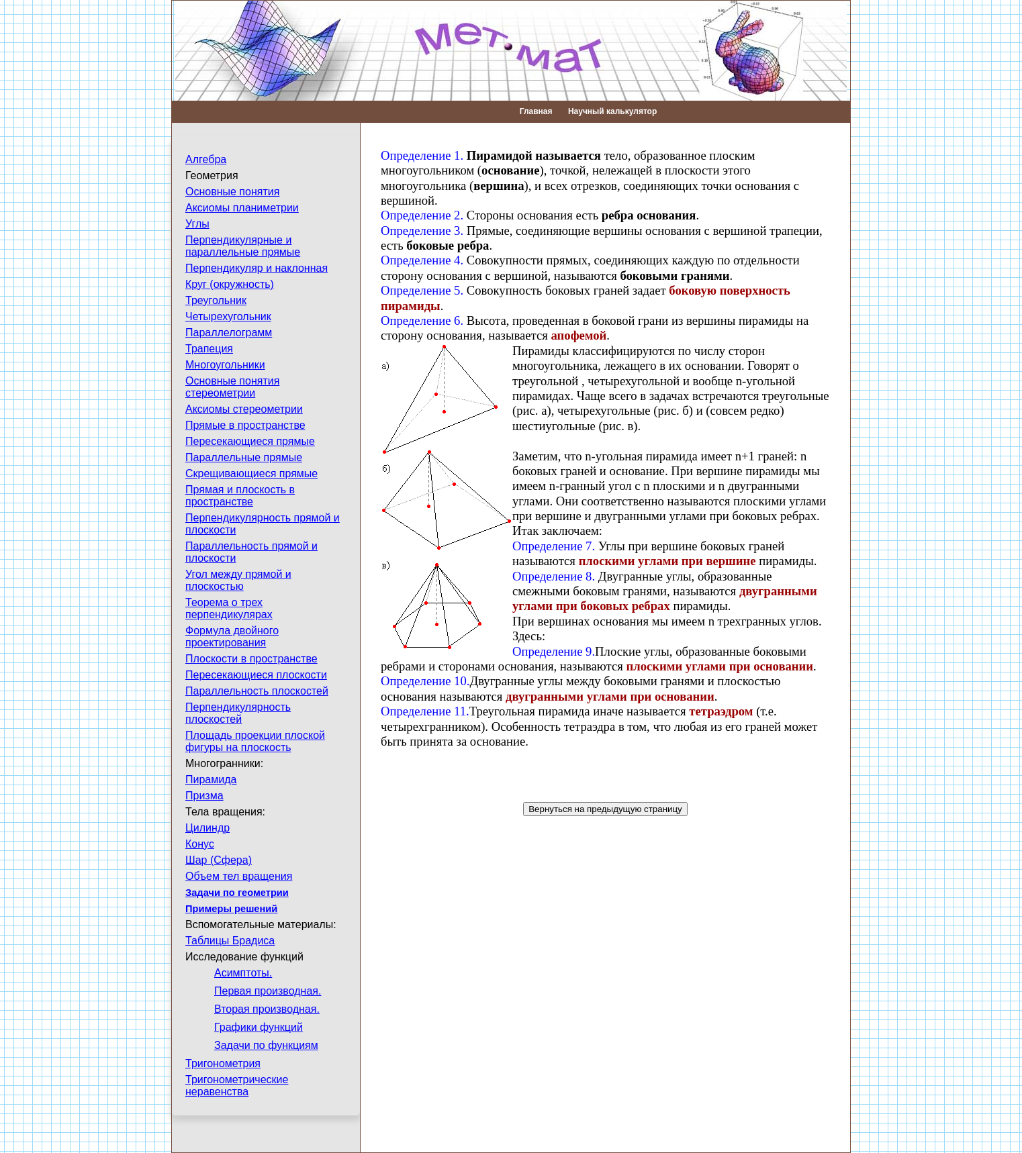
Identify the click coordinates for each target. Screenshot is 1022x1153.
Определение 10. (425, 681)
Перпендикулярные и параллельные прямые (242, 246)
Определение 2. (422, 215)
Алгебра (205, 159)
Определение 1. (422, 155)
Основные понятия (232, 191)
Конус (199, 844)
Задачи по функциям (266, 1045)
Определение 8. (553, 576)
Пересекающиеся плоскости (256, 675)
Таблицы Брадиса (230, 940)
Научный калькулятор (612, 111)
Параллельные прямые (243, 457)
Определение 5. (422, 290)
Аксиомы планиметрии (242, 207)
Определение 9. (553, 651)
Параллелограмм (228, 332)
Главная (536, 111)
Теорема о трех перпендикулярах (229, 608)
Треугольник (215, 300)
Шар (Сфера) (218, 860)
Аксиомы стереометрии (244, 409)
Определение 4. (422, 260)
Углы (197, 224)
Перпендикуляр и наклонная (256, 268)
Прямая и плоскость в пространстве (240, 495)
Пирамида (210, 779)
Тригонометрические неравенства (236, 1085)
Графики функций (258, 1027)
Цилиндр (207, 828)
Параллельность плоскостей (256, 691)
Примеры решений (231, 908)
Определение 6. (422, 320)
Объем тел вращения (238, 876)
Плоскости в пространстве (251, 658)
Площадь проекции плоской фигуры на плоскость (255, 741)
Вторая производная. (267, 1009)
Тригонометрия (223, 1063)
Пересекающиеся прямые (250, 441)
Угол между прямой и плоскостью (238, 580)
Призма (204, 795)
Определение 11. (425, 711)
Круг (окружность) (229, 284)
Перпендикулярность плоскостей (238, 713)
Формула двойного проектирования (232, 636)
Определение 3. (422, 230)
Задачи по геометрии (237, 892)
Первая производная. (267, 991)
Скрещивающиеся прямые (251, 473)
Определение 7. (553, 546)
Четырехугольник (228, 316)
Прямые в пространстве (245, 425)
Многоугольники (225, 364)
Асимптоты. (243, 973)
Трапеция (209, 348)
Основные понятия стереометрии (232, 387)
